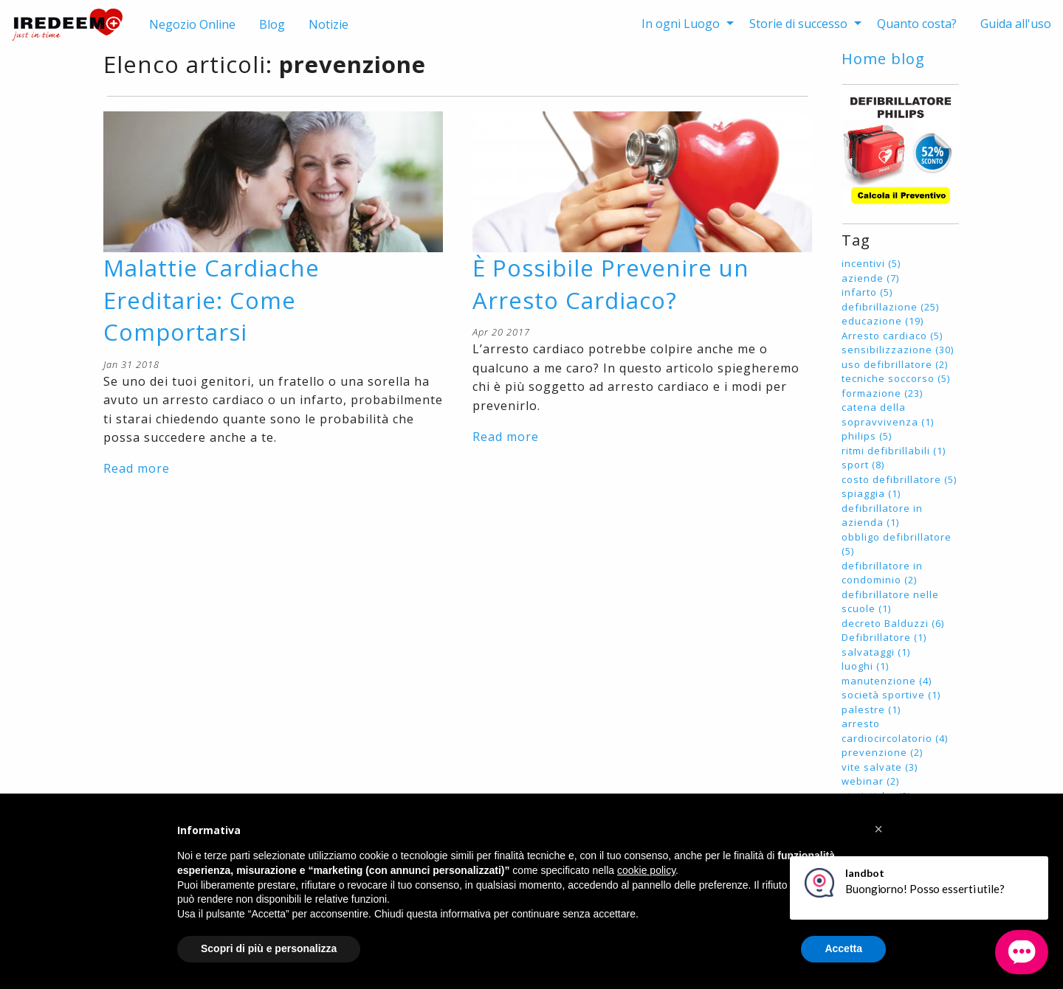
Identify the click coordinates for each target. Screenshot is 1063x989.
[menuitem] (683, 24)
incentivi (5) (871, 263)
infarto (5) (867, 292)
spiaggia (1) (871, 493)
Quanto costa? (917, 23)
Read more (136, 468)
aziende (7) (870, 278)
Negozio (192, 24)
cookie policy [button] (646, 870)
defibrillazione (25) (890, 306)
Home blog (883, 59)
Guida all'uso (1015, 23)
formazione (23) (882, 393)
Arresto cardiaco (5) (892, 335)
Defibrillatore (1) (884, 637)
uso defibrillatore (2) (895, 364)
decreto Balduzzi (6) (893, 623)
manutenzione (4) (887, 680)
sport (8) (863, 464)
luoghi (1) (865, 666)
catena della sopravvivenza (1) (888, 414)
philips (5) (867, 436)
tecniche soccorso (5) (896, 378)
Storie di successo (798, 23)
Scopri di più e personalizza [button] (269, 948)
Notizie (328, 24)
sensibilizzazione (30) (898, 349)
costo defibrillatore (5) (899, 479)
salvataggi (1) (876, 652)
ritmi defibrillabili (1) (894, 450)
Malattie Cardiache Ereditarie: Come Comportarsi (211, 299)
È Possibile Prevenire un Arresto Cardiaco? (610, 283)
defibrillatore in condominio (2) (882, 573)
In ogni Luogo (680, 23)
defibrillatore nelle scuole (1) (890, 602)
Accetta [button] (843, 948)
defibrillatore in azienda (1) (882, 516)
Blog (272, 24)
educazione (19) (882, 320)
